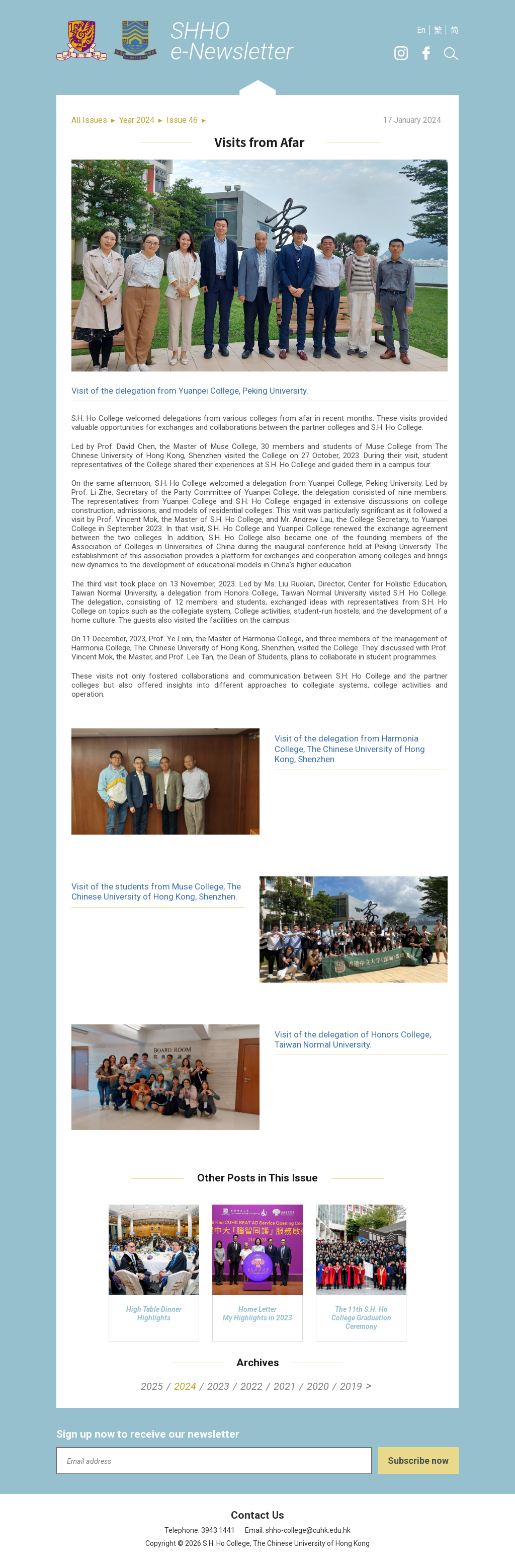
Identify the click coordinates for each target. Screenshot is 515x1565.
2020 (318, 1386)
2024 (185, 1386)
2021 (285, 1386)
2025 (152, 1386)
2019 (351, 1386)
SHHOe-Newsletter (231, 41)
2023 (218, 1386)
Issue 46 (182, 120)
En (421, 30)
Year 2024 (136, 120)
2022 (251, 1386)
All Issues (89, 120)
